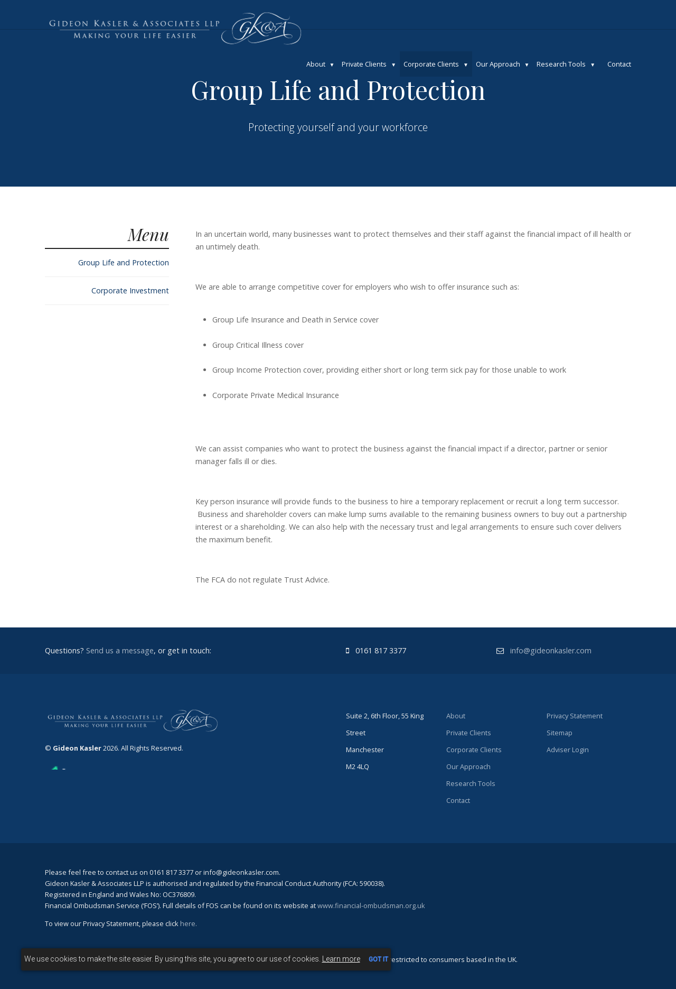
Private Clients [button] (364, 64)
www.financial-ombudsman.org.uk (371, 905)
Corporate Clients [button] (431, 64)
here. (188, 923)
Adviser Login (568, 749)
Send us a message (120, 650)
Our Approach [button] (498, 64)
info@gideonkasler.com (551, 650)
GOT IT (378, 959)
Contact (619, 64)
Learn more (341, 959)
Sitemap (559, 732)
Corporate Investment (130, 290)
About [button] (315, 64)
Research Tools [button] (561, 64)
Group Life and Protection (123, 262)
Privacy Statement (575, 715)
